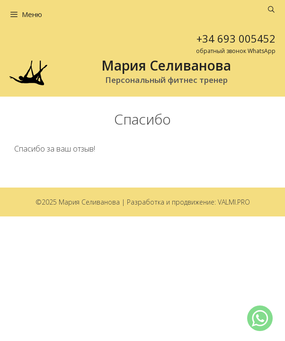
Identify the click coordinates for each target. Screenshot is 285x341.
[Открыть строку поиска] (271, 9)
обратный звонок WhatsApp (236, 51)
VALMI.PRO (234, 201)
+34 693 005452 (236, 38)
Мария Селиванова (166, 65)
